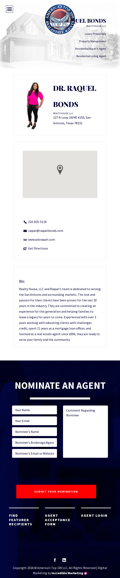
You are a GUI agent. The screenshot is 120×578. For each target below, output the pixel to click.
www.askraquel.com (41, 239)
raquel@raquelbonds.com (45, 231)
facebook (55, 561)
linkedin (64, 561)
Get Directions (38, 248)
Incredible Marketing (67, 573)
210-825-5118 (37, 222)
